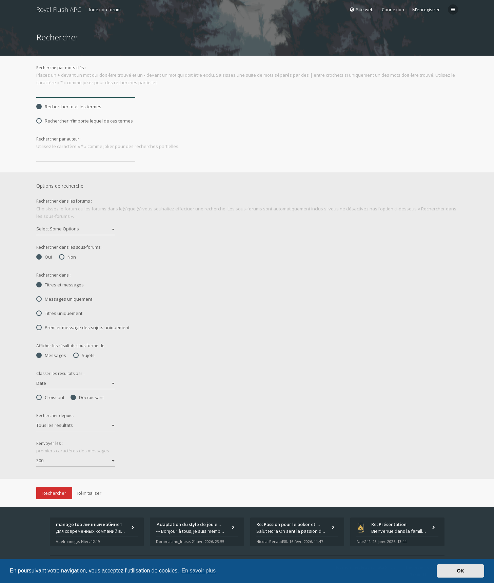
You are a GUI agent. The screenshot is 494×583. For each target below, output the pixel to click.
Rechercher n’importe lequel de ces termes (84, 121)
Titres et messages (60, 285)
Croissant (50, 397)
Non (67, 257)
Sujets (84, 355)
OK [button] (460, 570)
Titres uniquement (59, 313)
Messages (51, 355)
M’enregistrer (426, 9)
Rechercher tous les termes (68, 107)
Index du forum (105, 9)
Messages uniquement (64, 299)
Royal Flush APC (58, 9)
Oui (44, 257)
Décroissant (87, 397)
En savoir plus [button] (198, 570)
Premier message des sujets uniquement (83, 327)
